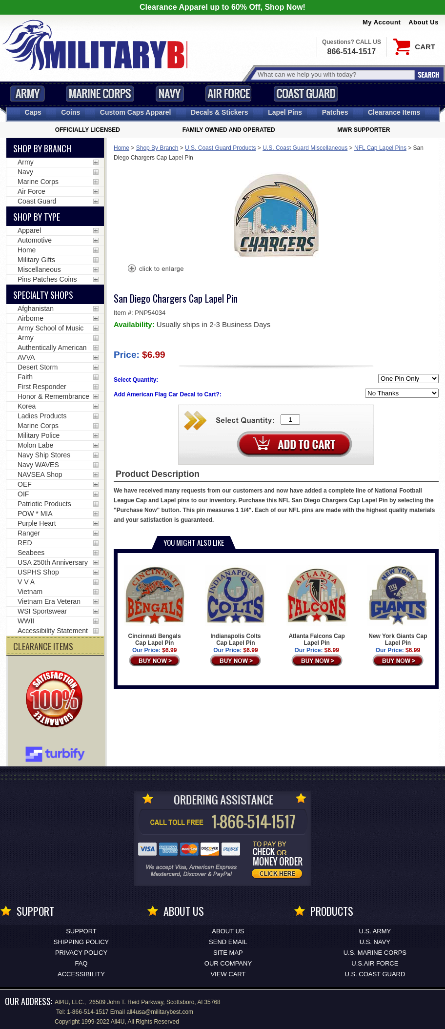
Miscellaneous (39, 269)
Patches (335, 112)
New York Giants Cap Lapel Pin (397, 605)
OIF (23, 494)
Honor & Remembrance (53, 396)
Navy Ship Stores (44, 455)
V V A (26, 582)
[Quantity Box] (290, 419)
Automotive (35, 240)
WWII (26, 621)
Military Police (39, 435)
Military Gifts (36, 260)
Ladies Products (42, 416)
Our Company (228, 963)
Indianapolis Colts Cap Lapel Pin (235, 605)
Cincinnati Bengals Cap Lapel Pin (154, 605)
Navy (170, 93)
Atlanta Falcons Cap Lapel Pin (316, 605)
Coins (70, 112)
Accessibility (81, 974)
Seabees (31, 552)
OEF (25, 484)
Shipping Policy (81, 942)
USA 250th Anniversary (53, 562)
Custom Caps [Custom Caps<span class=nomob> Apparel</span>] (135, 112)
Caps (33, 112)
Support (81, 931)
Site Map (228, 952)
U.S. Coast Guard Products (220, 147)
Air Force (228, 93)
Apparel (29, 230)
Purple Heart (37, 523)
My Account (382, 22)
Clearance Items (394, 112)
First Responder (42, 387)
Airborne (30, 318)
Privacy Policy (81, 952)
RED (25, 543)
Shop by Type (36, 216)
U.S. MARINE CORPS (375, 952)
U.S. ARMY (375, 931)
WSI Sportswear (42, 611)
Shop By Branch (157, 147)
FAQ (81, 963)
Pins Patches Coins (47, 279)
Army (27, 93)
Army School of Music (50, 328)
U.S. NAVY (375, 942)
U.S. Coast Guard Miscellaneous (305, 147)
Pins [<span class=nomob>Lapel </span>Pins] (285, 112)
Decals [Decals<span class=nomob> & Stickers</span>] (219, 112)
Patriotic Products (44, 504)
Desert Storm (38, 367)
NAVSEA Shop (40, 474)
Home (121, 147)
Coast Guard (306, 93)
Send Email (228, 942)
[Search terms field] (335, 74)
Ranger (29, 533)
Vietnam (30, 592)
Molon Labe (35, 445)
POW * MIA (35, 513)
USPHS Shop (38, 572)
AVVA (26, 357)
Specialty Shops (43, 294)
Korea (27, 406)
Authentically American (52, 347)
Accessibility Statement (53, 631)
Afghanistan (36, 308)
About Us (423, 22)
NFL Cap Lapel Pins (380, 147)
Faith (25, 377)
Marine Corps (100, 93)
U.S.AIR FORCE (374, 963)
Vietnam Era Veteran (49, 601)
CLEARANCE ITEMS (43, 646)
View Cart (227, 974)
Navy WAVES (38, 465)
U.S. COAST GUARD (374, 974)
